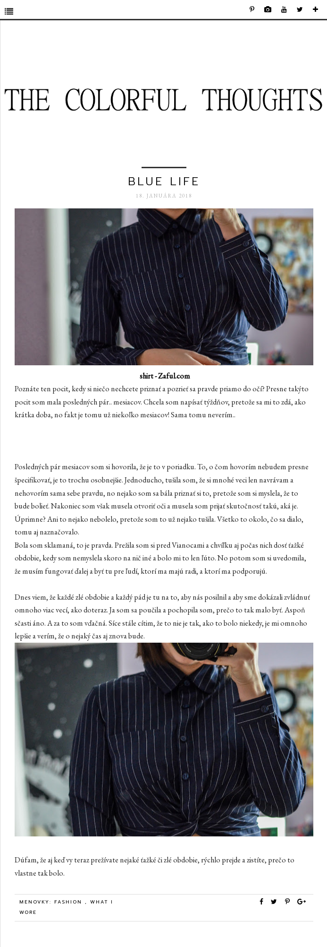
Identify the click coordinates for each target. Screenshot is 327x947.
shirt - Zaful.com (165, 376)
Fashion (69, 901)
